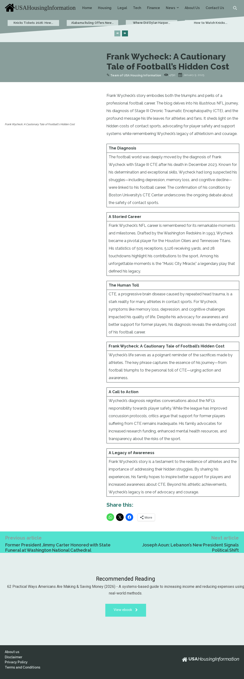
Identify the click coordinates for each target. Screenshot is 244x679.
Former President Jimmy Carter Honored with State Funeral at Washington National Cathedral (58, 547)
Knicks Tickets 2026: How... (33, 23)
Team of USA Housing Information (135, 75)
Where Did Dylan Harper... (151, 23)
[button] (235, 8)
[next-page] (125, 33)
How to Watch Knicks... (210, 23)
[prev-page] (117, 33)
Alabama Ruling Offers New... (92, 23)
